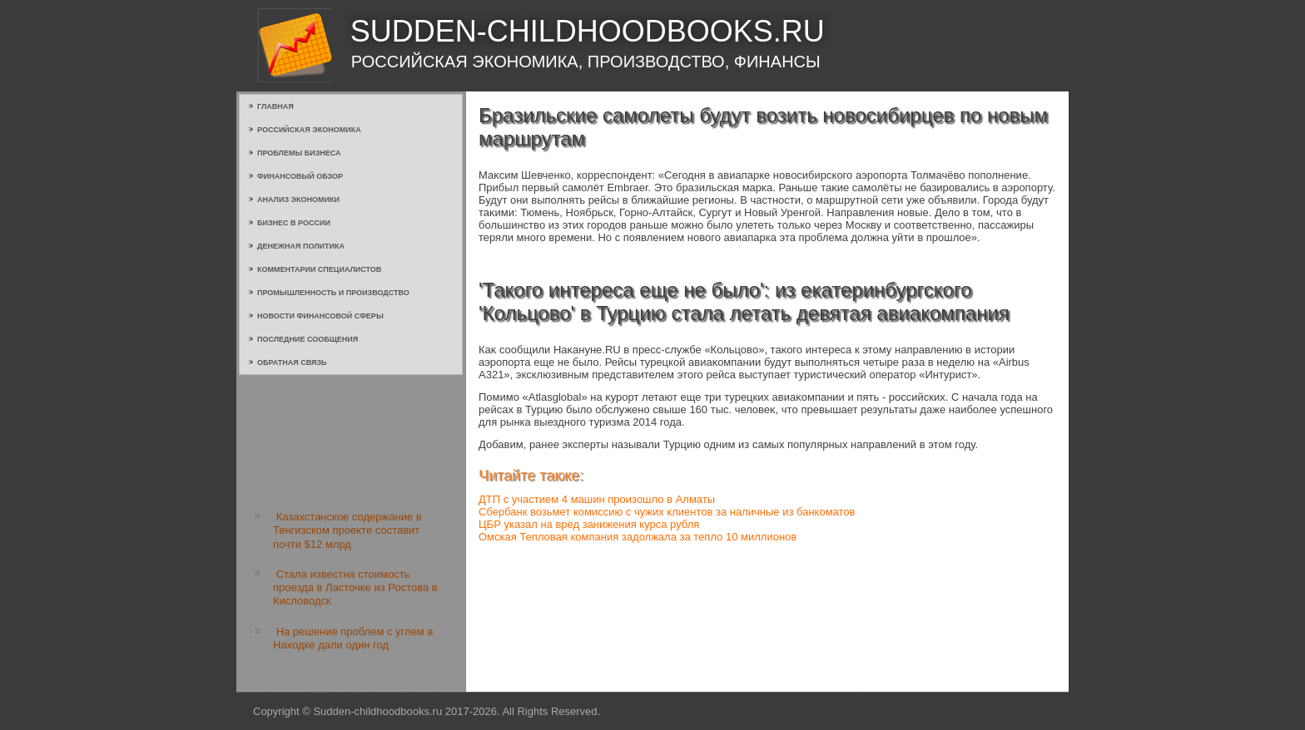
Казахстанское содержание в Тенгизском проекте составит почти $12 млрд (347, 530)
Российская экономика (309, 130)
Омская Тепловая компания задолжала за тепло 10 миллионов (637, 536)
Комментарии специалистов (319, 269)
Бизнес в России (293, 223)
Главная (275, 106)
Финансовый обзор (300, 176)
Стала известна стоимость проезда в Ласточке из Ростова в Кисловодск (355, 588)
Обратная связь (292, 362)
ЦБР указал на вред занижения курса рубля (589, 524)
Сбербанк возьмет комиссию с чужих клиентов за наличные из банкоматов (667, 512)
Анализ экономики (298, 199)
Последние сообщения (307, 339)
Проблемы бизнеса (299, 153)
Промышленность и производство (333, 293)
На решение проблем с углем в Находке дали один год (353, 638)
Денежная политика (301, 246)
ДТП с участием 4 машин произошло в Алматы (597, 499)
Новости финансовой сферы (320, 316)
